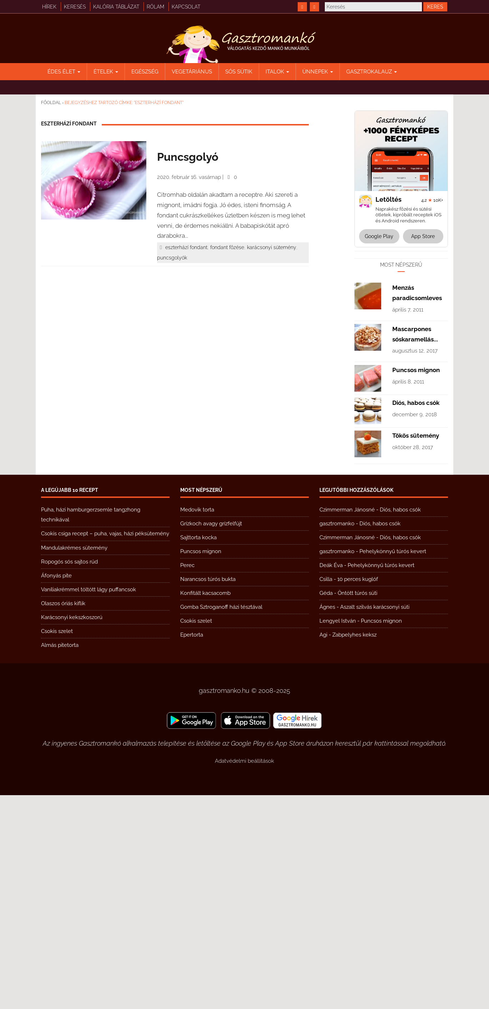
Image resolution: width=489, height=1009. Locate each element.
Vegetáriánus (192, 71)
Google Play (379, 236)
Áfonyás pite (56, 789)
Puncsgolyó (187, 156)
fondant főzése (227, 247)
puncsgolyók (172, 258)
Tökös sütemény (415, 649)
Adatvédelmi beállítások (244, 975)
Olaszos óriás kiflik (63, 817)
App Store (423, 236)
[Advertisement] (401, 362)
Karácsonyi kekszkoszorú (71, 831)
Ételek (106, 71)
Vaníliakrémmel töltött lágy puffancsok (88, 803)
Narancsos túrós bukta (208, 793)
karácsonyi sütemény (271, 247)
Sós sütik (238, 71)
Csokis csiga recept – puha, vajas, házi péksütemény (105, 747)
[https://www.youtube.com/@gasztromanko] (314, 6)
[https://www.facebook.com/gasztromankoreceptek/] (302, 6)
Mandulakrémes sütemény (74, 761)
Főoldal (51, 102)
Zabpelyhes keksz (354, 848)
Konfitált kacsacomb (205, 807)
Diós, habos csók (415, 616)
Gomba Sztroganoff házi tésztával (221, 821)
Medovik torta (197, 723)
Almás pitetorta (60, 859)
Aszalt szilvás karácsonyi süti (374, 821)
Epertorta (191, 848)
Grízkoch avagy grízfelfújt (211, 737)
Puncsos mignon (416, 583)
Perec (187, 779)
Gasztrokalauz (371, 71)
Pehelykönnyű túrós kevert (392, 765)
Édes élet (63, 71)
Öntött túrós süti (357, 807)
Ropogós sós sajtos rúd (69, 775)
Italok (277, 71)
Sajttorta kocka (198, 751)
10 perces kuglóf (357, 793)
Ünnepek (317, 71)
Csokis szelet (57, 845)
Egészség (144, 71)
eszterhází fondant (186, 247)
